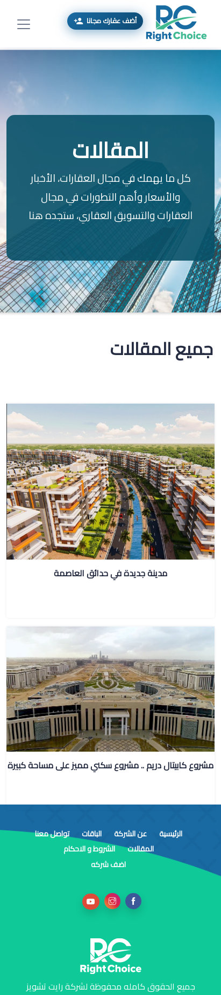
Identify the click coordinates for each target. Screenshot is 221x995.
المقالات (140, 849)
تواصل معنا (52, 834)
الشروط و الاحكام (89, 849)
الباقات (91, 834)
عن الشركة (129, 834)
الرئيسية (170, 834)
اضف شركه (108, 864)
